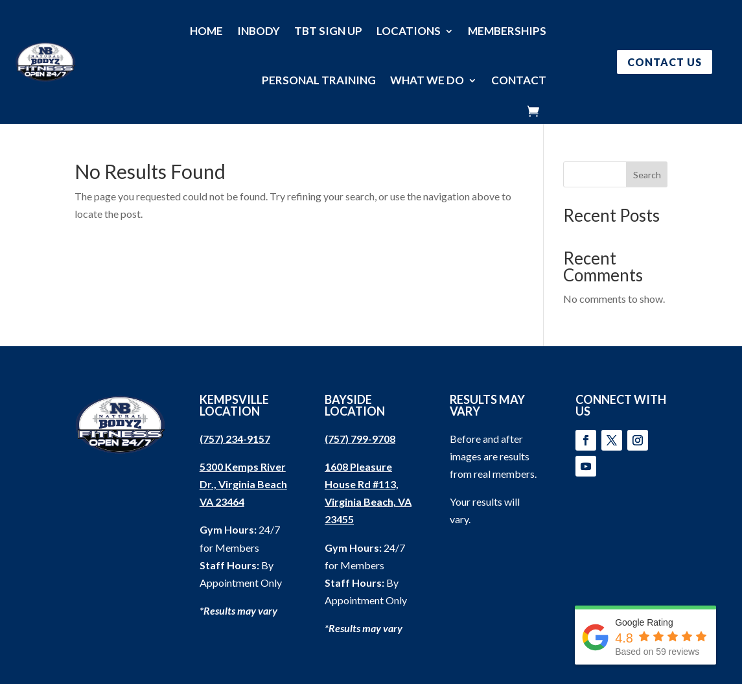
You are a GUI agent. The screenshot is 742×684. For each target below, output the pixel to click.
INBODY (258, 31)
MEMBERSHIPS (507, 31)
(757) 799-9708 (360, 438)
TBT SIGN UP (328, 31)
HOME (206, 31)
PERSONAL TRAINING (319, 80)
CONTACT (518, 80)
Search (647, 174)
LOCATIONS (409, 31)
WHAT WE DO (427, 80)
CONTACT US (664, 62)
